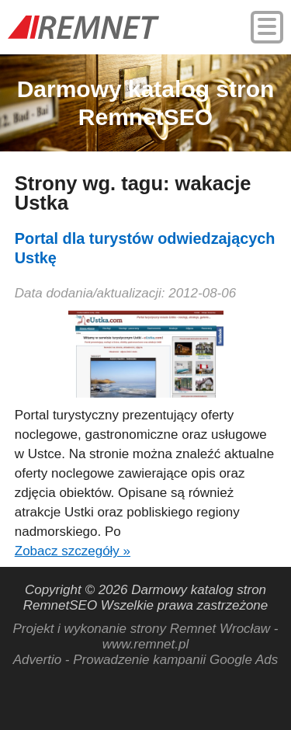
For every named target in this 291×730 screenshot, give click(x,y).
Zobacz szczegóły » (72, 551)
